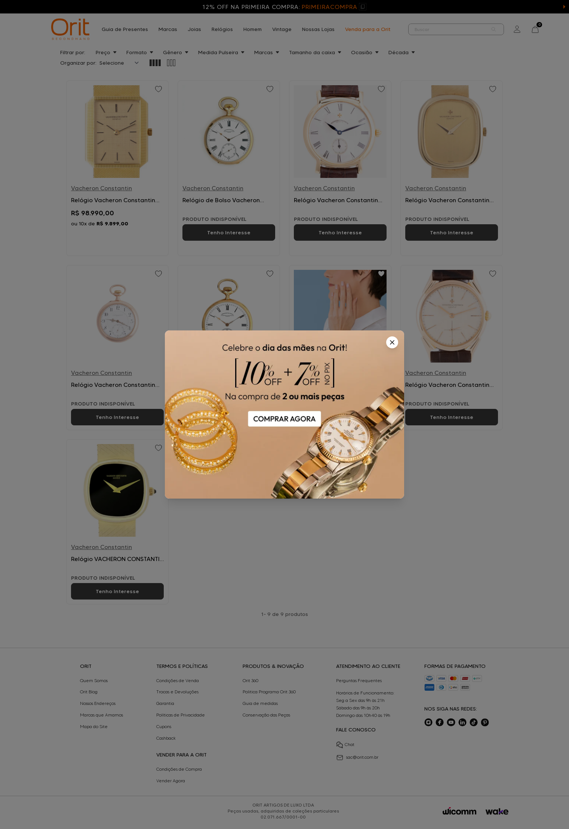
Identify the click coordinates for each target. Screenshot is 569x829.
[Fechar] (392, 342)
